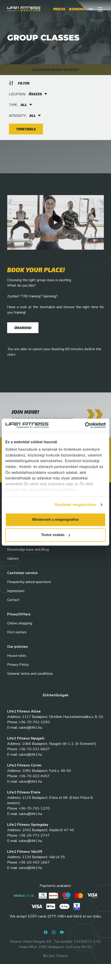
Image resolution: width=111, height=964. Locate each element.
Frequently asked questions (29, 581)
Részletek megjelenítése (75, 505)
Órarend (22, 327)
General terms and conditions (30, 673)
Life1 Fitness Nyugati (25, 738)
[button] (100, 9)
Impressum (15, 590)
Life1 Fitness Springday (27, 824)
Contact (13, 599)
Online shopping (19, 623)
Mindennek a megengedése (55, 519)
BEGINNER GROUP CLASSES (55, 69)
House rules (16, 655)
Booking (77, 9)
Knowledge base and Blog (28, 549)
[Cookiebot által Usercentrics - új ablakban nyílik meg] (86, 425)
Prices (59, 9)
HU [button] (91, 9)
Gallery (13, 558)
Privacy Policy (18, 664)
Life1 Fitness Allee (24, 711)
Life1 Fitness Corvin (24, 765)
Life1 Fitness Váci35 (24, 851)
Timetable (26, 129)
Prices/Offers (19, 614)
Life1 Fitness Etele (24, 792)
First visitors (17, 632)
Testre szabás (55, 535)
